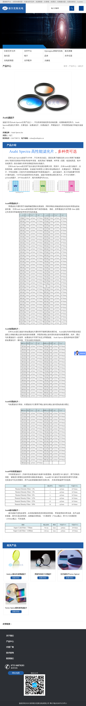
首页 (65, 66)
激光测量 (68, 51)
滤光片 (80, 66)
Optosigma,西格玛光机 (53, 51)
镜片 (26, 56)
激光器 (7, 56)
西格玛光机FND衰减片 (43, 574)
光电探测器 (9, 60)
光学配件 (28, 60)
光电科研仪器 (19, 624)
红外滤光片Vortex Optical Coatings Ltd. (70, 575)
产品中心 (72, 66)
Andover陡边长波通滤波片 (16, 574)
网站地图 (16, 673)
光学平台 (28, 51)
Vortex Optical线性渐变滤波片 (16, 608)
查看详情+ (16, 578)
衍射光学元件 (9, 51)
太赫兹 (47, 60)
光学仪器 (68, 56)
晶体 (46, 56)
